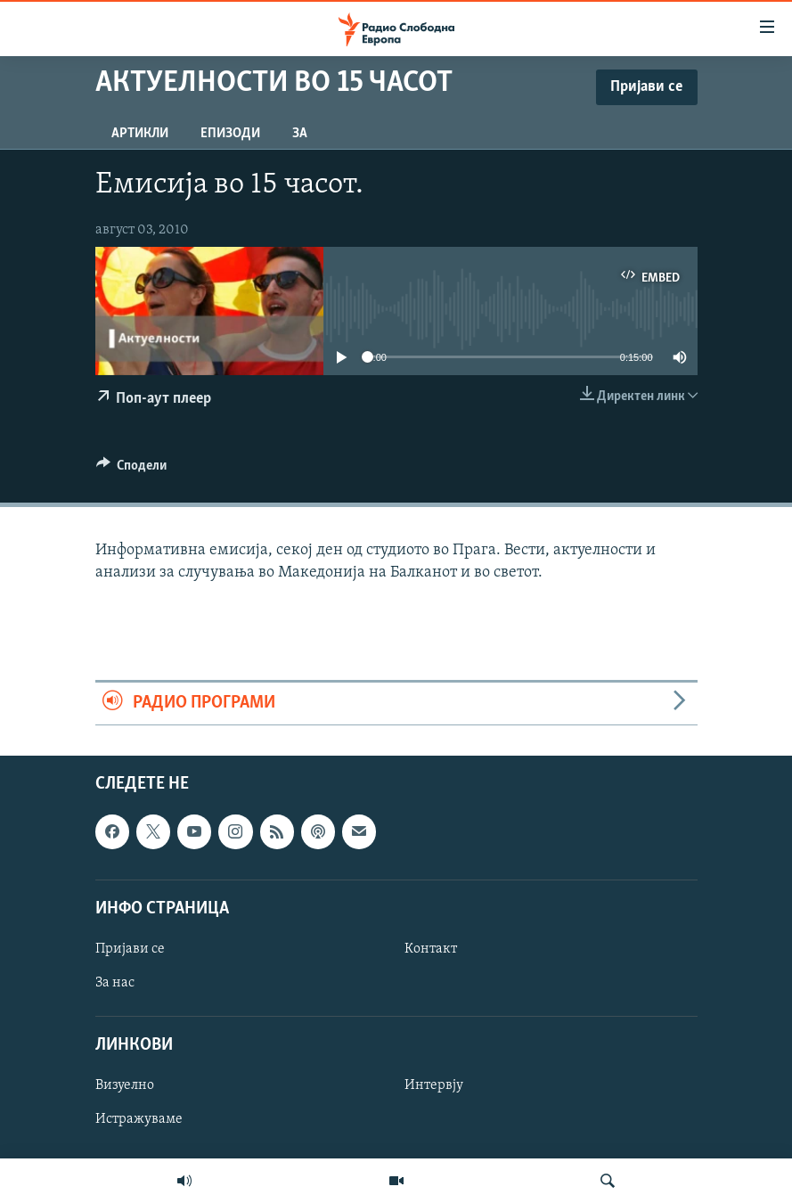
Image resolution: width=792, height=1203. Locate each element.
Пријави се (130, 949)
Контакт (430, 949)
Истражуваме (139, 1119)
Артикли (139, 134)
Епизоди (230, 134)
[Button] (131, 470)
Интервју (433, 1085)
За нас (115, 983)
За (299, 134)
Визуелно (124, 1085)
